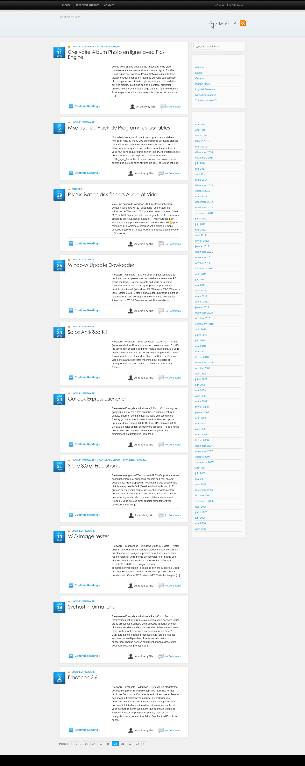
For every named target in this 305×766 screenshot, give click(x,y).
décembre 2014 (204, 152)
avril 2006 (200, 528)
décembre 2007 (204, 445)
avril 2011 (200, 290)
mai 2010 (200, 346)
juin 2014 (200, 163)
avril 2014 (200, 174)
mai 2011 (200, 285)
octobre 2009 (202, 368)
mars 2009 (201, 401)
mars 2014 (201, 179)
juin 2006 (200, 517)
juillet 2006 (201, 512)
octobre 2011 (202, 263)
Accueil (66, 5)
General (199, 78)
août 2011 (201, 274)
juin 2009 (200, 384)
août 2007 (201, 467)
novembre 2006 (204, 490)
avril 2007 (200, 484)
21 (122, 743)
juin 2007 (200, 473)
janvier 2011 (202, 307)
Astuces (77, 189)
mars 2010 (201, 351)
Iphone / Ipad (202, 83)
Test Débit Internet (87, 5)
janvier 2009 (202, 412)
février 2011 (202, 301)
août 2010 (201, 329)
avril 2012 (200, 235)
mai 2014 (200, 168)
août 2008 (201, 418)
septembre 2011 (204, 268)
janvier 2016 (202, 141)
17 (93, 743)
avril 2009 (200, 395)
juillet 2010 (201, 335)
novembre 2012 (204, 207)
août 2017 (201, 129)
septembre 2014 (204, 157)
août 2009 (201, 373)
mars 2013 (201, 196)
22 (130, 743)
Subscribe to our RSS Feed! (243, 23)
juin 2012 (200, 224)
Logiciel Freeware (83, 46)
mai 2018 (200, 124)
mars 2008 (201, 434)
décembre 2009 (204, 362)
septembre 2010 (204, 323)
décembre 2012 (204, 201)
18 (100, 743)
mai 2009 (200, 390)
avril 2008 (200, 429)
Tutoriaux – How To (206, 100)
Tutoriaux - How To (134, 460)
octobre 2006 (202, 495)
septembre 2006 (204, 501)
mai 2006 (200, 523)
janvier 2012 (202, 246)
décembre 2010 (204, 312)
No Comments (173, 173)
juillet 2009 (201, 379)
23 (137, 743)
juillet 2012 (201, 218)
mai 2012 (200, 229)
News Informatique (108, 46)
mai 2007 (200, 478)
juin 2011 (200, 279)
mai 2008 (200, 423)
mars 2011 (201, 296)
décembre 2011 (204, 251)
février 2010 (202, 357)
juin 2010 (200, 340)
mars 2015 (201, 146)
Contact (109, 5)
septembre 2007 (204, 462)
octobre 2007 (202, 456)
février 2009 (202, 407)
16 (86, 743)
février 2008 (202, 440)
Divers (198, 72)
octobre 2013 (202, 190)
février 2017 (202, 135)
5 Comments (173, 106)
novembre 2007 (204, 451)
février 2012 (202, 240)
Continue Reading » (87, 106)
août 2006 (201, 506)
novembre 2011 (204, 257)
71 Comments (173, 515)
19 (108, 743)
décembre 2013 (204, 185)
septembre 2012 (204, 213)
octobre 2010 (202, 318)
